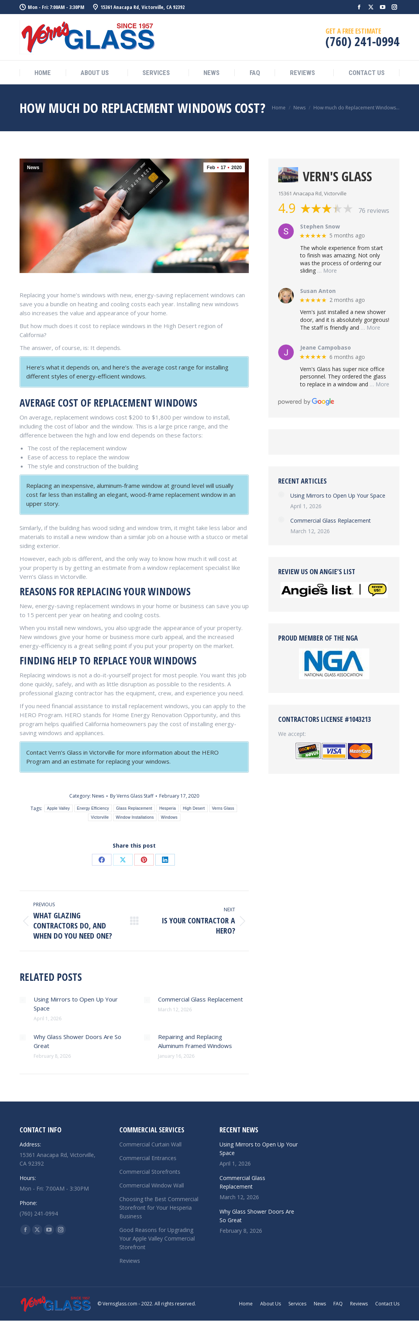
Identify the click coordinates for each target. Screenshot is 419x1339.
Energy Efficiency (93, 808)
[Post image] (23, 1000)
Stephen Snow (320, 226)
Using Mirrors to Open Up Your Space (76, 1003)
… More (327, 270)
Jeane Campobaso (325, 348)
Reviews (129, 1260)
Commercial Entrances (147, 1158)
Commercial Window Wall (151, 1185)
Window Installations (135, 817)
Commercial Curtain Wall (150, 1144)
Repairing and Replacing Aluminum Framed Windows (195, 1041)
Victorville (100, 817)
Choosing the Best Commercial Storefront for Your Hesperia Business (158, 1207)
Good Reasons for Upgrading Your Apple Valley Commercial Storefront (157, 1238)
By (131, 796)
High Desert (194, 808)
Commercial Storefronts (149, 1171)
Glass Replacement (134, 808)
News (33, 167)
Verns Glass (223, 808)
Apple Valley (58, 808)
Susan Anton (318, 291)
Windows (169, 817)
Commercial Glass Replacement (200, 999)
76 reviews (373, 210)
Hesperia (167, 808)
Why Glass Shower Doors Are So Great (77, 1041)
